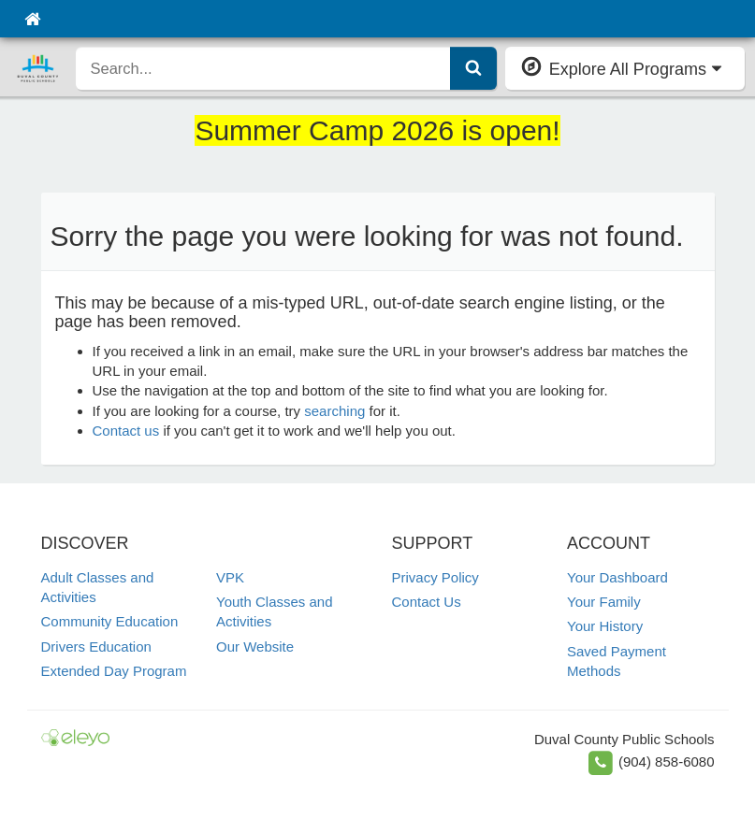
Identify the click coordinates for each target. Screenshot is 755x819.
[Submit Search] (473, 68)
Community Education (110, 621)
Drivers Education (96, 646)
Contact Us (426, 602)
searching (334, 411)
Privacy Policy (435, 577)
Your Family (604, 602)
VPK (230, 577)
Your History (605, 626)
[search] (263, 68)
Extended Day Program (114, 671)
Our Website (255, 646)
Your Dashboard (617, 577)
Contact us (126, 430)
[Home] (32, 18)
